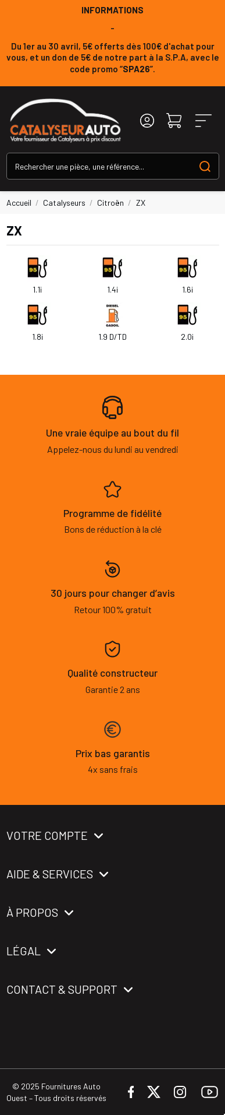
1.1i (37, 289)
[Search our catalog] (205, 166)
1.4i (112, 289)
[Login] (147, 121)
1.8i (37, 337)
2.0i (187, 337)
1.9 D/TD (112, 337)
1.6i (187, 289)
